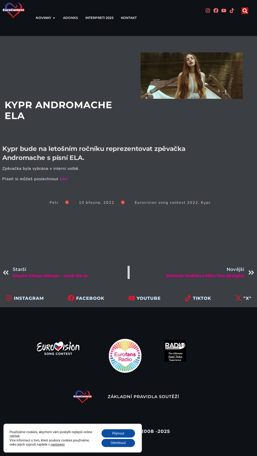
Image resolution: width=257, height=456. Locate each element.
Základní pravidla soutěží (143, 396)
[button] (245, 10)
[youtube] (131, 298)
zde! (64, 179)
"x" (247, 298)
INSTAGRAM (29, 298)
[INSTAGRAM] (9, 298)
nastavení (58, 444)
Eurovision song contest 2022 (166, 202)
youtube (149, 298)
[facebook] (71, 298)
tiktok (202, 298)
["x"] (238, 298)
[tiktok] (188, 298)
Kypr (206, 202)
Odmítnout (118, 443)
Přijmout (118, 433)
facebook (90, 298)
